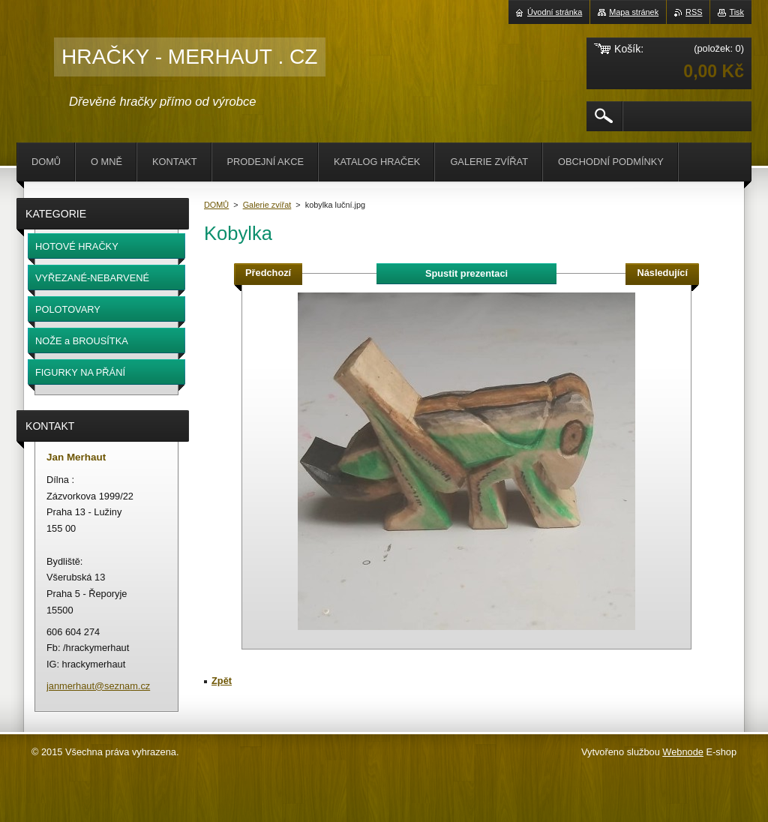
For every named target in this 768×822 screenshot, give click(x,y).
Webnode (683, 752)
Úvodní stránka (554, 12)
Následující (662, 272)
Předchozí (268, 272)
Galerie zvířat (267, 204)
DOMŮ (216, 204)
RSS (694, 12)
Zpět (222, 680)
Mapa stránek (633, 12)
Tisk (736, 12)
